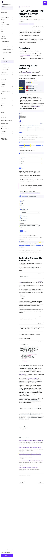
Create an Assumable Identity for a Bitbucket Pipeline (30, 447)
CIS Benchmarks (4, 107)
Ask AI (3, 9)
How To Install (25, 55)
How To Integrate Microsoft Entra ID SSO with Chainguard (31, 460)
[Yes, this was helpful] (21, 429)
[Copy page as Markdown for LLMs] (38, 27)
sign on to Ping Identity (26, 72)
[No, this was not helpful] (26, 429)
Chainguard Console (36, 106)
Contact (7, 555)
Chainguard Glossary (4, 123)
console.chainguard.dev (38, 386)
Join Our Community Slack (6, 552)
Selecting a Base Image (5, 117)
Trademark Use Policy (5, 128)
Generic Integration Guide (32, 378)
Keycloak (4, 64)
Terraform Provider (5, 69)
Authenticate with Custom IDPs (7, 53)
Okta (4, 58)
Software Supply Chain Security (6, 120)
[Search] (7, 7)
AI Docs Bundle (4, 549)
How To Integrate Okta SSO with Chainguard (28, 467)
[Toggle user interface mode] (11, 550)
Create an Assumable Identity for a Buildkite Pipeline (30, 453)
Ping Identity (5, 61)
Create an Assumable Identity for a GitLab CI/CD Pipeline (31, 440)
